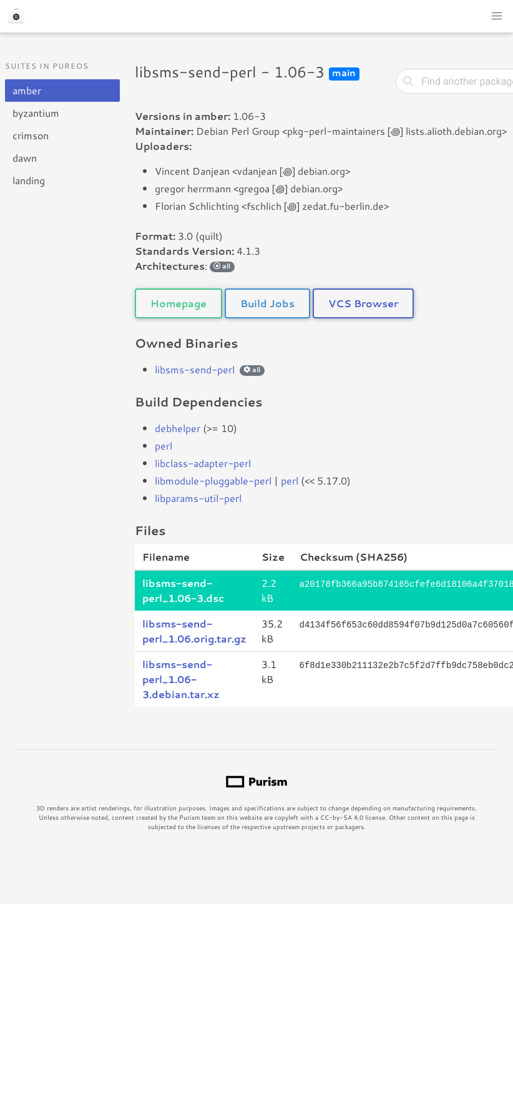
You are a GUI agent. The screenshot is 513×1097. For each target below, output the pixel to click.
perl (163, 445)
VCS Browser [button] (363, 303)
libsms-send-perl (195, 369)
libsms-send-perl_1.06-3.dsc (183, 590)
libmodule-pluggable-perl (213, 480)
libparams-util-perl (198, 498)
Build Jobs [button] (267, 303)
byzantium (35, 113)
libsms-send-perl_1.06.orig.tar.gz (194, 631)
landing (28, 180)
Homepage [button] (178, 303)
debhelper (177, 428)
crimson (30, 135)
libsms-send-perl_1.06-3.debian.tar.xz (181, 679)
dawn (24, 157)
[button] (497, 16)
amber (26, 90)
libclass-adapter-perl (203, 463)
